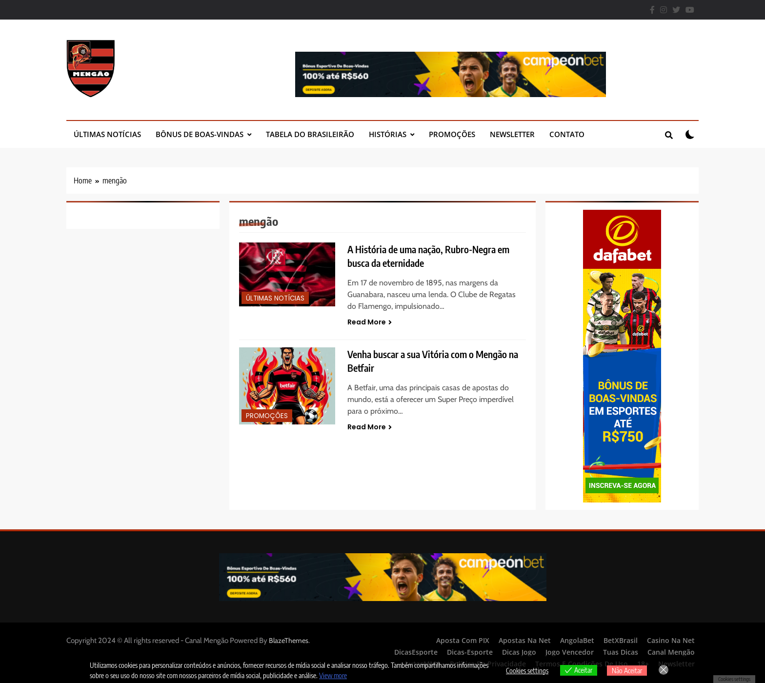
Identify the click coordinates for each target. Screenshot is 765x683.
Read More (369, 322)
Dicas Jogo (519, 652)
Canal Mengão (671, 652)
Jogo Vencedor (569, 652)
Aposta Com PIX (462, 640)
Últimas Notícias (107, 134)
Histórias (387, 134)
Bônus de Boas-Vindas (199, 134)
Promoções (452, 134)
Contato (566, 134)
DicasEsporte (416, 652)
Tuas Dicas (620, 652)
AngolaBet (577, 640)
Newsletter (512, 134)
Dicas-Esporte (470, 652)
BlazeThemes (288, 640)
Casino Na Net (671, 640)
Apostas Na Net (525, 640)
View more (333, 675)
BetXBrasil (621, 640)
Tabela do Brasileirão (310, 134)
